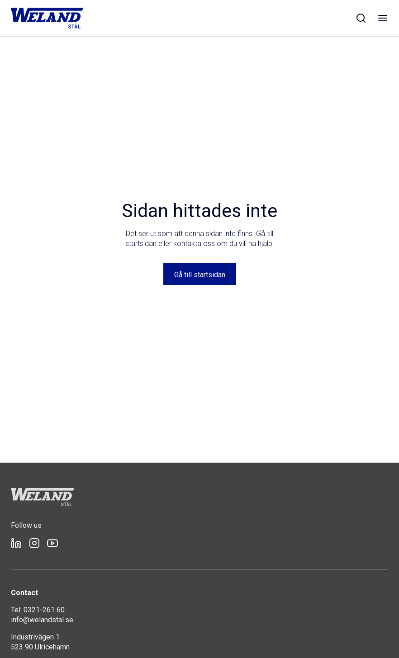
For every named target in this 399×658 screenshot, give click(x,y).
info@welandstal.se (42, 619)
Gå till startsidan (199, 274)
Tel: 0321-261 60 (38, 610)
